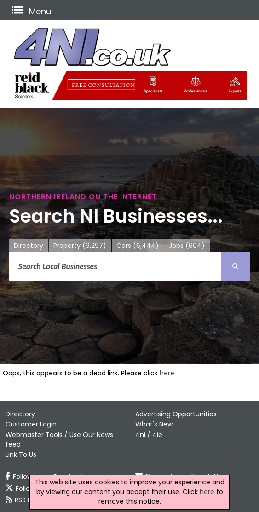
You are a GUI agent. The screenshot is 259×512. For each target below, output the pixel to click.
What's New (154, 424)
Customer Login (31, 424)
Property (79, 246)
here (167, 373)
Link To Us (21, 454)
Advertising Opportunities (176, 414)
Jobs (187, 246)
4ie (157, 434)
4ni (140, 434)
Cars (137, 246)
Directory (28, 245)
